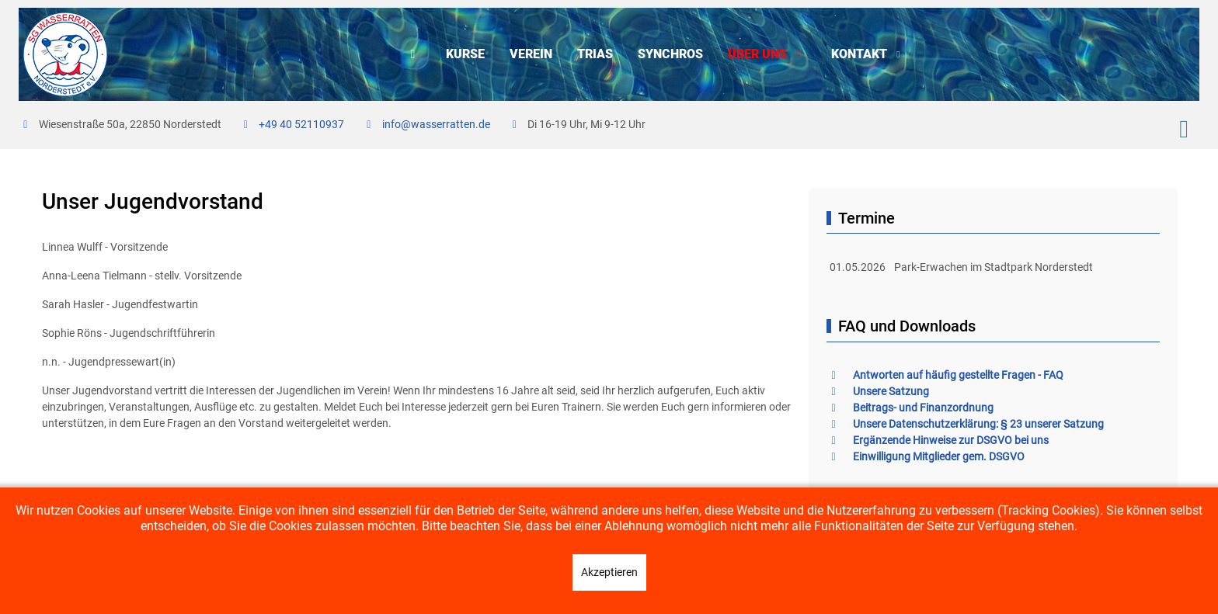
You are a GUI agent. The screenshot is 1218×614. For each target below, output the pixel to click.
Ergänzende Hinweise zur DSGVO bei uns (937, 440)
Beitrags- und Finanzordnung (910, 407)
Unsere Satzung (877, 391)
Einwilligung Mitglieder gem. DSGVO (925, 456)
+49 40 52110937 (301, 124)
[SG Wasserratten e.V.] (65, 54)
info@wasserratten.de (436, 124)
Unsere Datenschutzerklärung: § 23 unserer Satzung (965, 424)
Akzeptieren (609, 572)
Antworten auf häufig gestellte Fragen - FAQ (944, 375)
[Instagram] (1183, 129)
